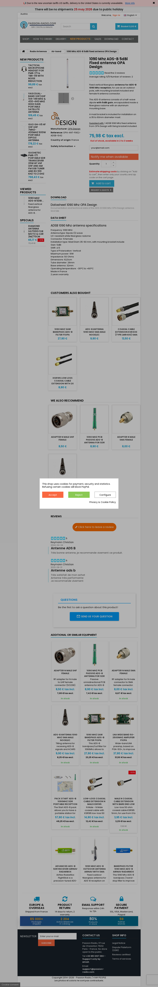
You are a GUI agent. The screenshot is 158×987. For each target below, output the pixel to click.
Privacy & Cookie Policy (102, 502)
